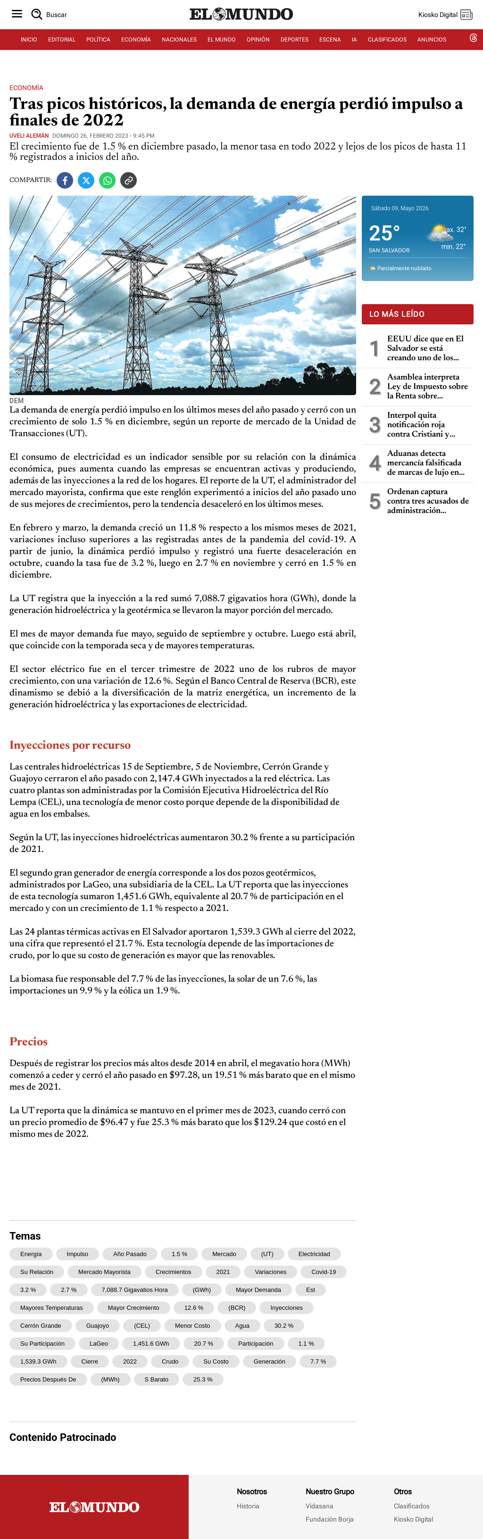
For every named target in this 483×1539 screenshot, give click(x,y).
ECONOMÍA (136, 45)
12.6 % (193, 1307)
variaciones (270, 1271)
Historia (248, 1506)
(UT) (267, 1254)
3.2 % (28, 1289)
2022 (130, 1361)
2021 (223, 1271)
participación (255, 1343)
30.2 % (284, 1325)
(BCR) (236, 1307)
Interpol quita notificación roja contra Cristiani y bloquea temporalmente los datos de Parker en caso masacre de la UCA (420, 425)
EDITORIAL (61, 45)
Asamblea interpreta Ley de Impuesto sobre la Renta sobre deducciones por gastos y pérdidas (428, 387)
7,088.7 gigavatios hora (135, 1289)
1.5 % (179, 1254)
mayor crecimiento (133, 1307)
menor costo (192, 1325)
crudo (170, 1361)
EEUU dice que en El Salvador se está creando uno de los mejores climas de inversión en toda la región (425, 349)
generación (269, 1361)
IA (354, 45)
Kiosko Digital (413, 1519)
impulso (78, 1254)
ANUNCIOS (431, 45)
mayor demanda (258, 1289)
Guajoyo (97, 1325)
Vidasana (319, 1506)
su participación (42, 1343)
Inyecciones (286, 1307)
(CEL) (142, 1325)
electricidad (314, 1254)
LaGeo (99, 1343)
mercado (224, 1254)
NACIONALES (179, 45)
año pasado (130, 1254)
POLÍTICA (98, 45)
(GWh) (202, 1289)
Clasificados (412, 1506)
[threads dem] (473, 46)
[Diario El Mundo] (241, 26)
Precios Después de (48, 1379)
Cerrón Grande (40, 1325)
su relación (36, 1271)
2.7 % (68, 1289)
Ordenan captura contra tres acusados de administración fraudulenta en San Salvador (428, 502)
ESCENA (330, 45)
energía (31, 1254)
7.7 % (318, 1361)
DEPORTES (294, 45)
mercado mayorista (104, 1271)
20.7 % (203, 1343)
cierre (90, 1361)
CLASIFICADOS (387, 45)
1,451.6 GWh (151, 1343)
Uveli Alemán (29, 135)
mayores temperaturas (51, 1307)
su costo (215, 1361)
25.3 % (202, 1379)
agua (242, 1325)
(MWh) (110, 1379)
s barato (157, 1379)
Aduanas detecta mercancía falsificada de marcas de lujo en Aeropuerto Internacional (424, 464)
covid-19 (323, 1271)
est (310, 1289)
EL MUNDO (222, 45)
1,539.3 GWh (38, 1361)
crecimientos (174, 1271)
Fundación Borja (330, 1519)
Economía (26, 87)
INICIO (29, 45)
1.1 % (306, 1343)
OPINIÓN (258, 45)
